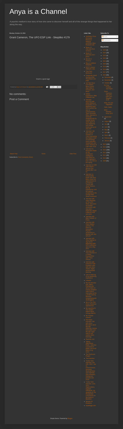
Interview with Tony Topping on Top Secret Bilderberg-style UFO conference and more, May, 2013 (91, 243)
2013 (104, 150)
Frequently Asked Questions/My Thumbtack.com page (91, 78)
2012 (104, 152)
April (106, 132)
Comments (106, 40)
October (107, 83)
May (106, 130)
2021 (104, 61)
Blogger (70, 418)
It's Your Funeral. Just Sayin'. (108, 87)
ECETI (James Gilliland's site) (90, 68)
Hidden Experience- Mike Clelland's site (91, 95)
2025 (104, 50)
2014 (104, 147)
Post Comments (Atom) (25, 157)
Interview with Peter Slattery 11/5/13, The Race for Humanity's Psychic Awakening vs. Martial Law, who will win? (91, 229)
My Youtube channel (89, 316)
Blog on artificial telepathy (91, 64)
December (107, 77)
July (105, 124)
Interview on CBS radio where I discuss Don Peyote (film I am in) (91, 168)
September (107, 117)
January (107, 141)
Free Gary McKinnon (89, 72)
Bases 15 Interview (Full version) (90, 49)
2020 (104, 64)
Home (43, 154)
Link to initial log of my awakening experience (91, 276)
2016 (104, 75)
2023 (104, 55)
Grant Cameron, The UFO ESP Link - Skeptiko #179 (108, 96)
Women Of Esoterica (89, 402)
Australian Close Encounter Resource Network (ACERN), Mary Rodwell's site (91, 41)
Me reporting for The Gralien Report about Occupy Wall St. (91, 310)
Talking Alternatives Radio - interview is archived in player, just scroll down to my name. (91, 347)
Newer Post (13, 154)
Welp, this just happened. (108, 103)
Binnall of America (89, 59)
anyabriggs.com (91, 405)
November (107, 80)
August (106, 121)
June (106, 127)
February (107, 138)
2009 (104, 161)
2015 (104, 144)
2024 (104, 53)
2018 (104, 69)
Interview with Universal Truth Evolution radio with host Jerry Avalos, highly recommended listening (90, 267)
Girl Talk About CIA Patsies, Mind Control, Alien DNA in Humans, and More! (90, 87)
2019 (104, 66)
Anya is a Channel (38, 11)
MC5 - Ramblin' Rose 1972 (108, 111)
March (106, 135)
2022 (104, 58)
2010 (104, 158)
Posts (104, 36)
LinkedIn (88, 280)
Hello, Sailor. (108, 107)
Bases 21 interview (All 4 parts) (90, 54)
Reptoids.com (90, 339)
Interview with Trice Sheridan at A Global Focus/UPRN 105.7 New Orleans (91, 255)
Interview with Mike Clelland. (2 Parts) (91, 218)
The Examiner (90, 358)
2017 (104, 72)
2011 (104, 155)
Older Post (73, 154)
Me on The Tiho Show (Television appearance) (91, 304)
